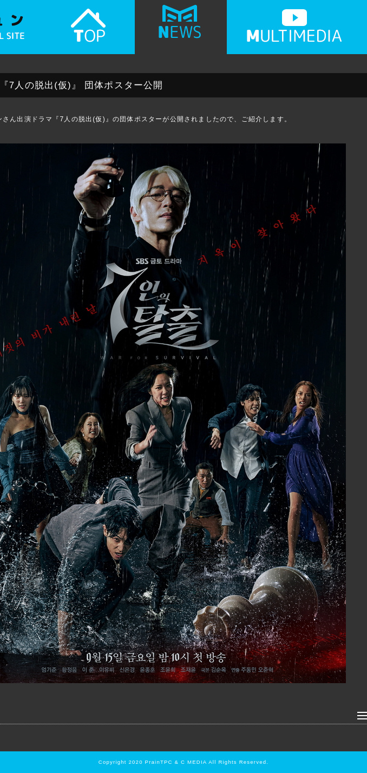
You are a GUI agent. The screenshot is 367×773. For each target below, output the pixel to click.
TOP (89, 31)
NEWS (181, 31)
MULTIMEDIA (294, 31)
